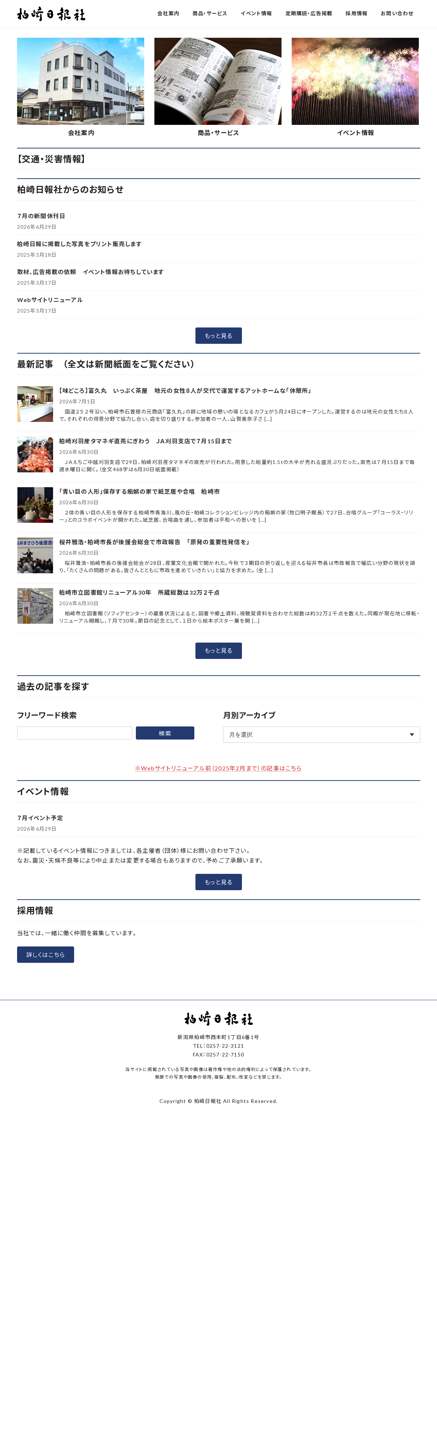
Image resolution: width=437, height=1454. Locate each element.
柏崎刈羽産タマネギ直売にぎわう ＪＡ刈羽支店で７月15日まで (149, 578)
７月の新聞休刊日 (41, 353)
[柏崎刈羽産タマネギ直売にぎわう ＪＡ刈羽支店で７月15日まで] (35, 593)
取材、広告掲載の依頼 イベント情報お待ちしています (90, 409)
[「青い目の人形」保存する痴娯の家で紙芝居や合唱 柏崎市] (35, 643)
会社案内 (81, 270)
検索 (165, 871)
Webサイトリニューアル (50, 437)
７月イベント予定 (40, 955)
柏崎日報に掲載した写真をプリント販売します (79, 381)
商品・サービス (218, 270)
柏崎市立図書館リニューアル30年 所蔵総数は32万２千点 (139, 730)
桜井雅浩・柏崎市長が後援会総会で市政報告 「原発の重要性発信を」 (154, 679)
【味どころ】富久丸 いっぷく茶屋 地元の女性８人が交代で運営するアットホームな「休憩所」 (185, 528)
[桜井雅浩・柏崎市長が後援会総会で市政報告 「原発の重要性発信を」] (35, 694)
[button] (191, 160)
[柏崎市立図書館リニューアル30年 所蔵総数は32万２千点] (35, 744)
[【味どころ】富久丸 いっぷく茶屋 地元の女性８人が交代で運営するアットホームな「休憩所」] (35, 542)
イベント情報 (356, 270)
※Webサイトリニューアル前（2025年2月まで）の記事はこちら (218, 906)
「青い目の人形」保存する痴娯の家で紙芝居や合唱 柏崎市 (139, 629)
